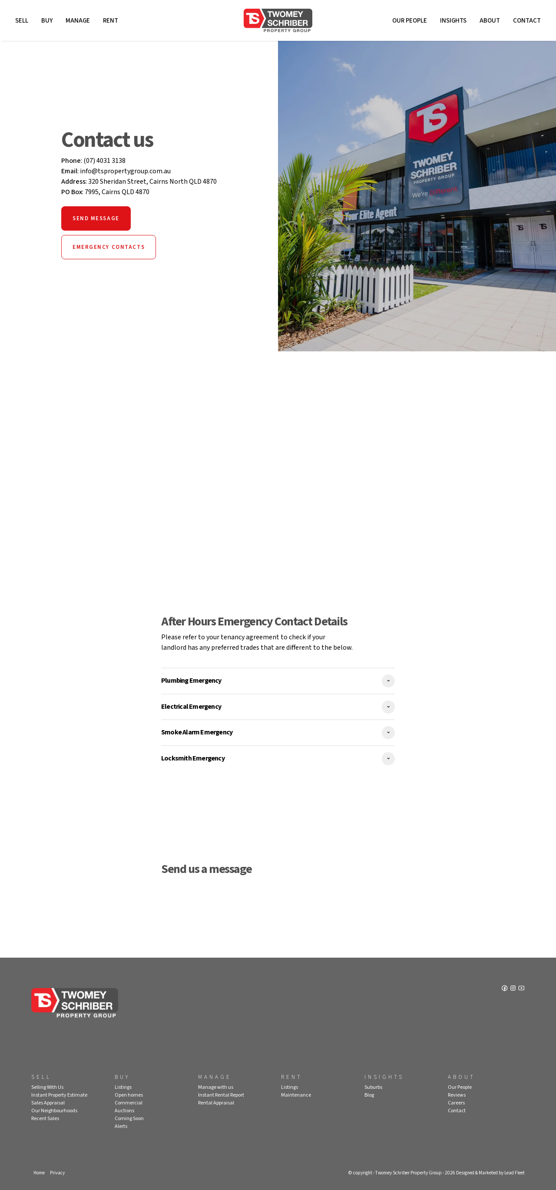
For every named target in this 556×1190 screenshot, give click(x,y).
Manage (78, 20)
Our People (409, 20)
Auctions (124, 1110)
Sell (21, 20)
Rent (110, 20)
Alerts (121, 1126)
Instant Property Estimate (59, 1095)
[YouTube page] (521, 989)
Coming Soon (129, 1118)
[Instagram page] (514, 989)
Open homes (129, 1095)
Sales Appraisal (48, 1103)
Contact (527, 20)
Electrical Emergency (191, 706)
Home (39, 1173)
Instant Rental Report (221, 1095)
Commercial (128, 1103)
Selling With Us (47, 1087)
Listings (123, 1087)
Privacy (57, 1173)
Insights (453, 20)
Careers (456, 1103)
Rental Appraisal (216, 1103)
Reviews (457, 1095)
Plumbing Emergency (191, 680)
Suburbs (373, 1087)
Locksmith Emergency (193, 758)
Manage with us (215, 1087)
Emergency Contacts (109, 247)
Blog (369, 1095)
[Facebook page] (505, 989)
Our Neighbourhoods (54, 1110)
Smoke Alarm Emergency (196, 732)
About (490, 20)
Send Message (96, 218)
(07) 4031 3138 (104, 160)
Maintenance (296, 1095)
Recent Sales (45, 1118)
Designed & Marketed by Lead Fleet (490, 1173)
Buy (47, 20)
